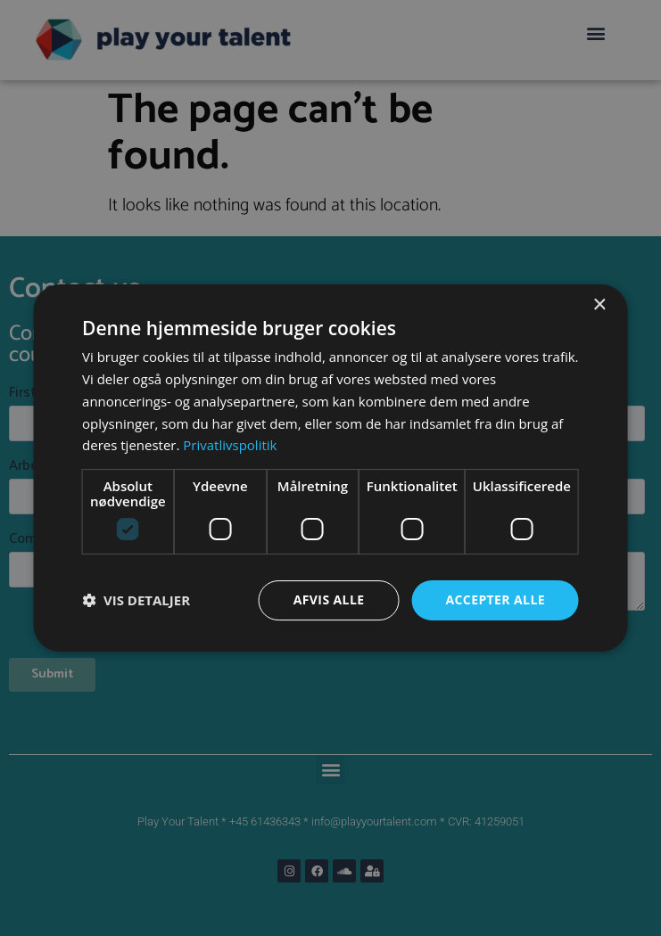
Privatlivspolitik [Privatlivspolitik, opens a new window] (230, 445)
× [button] (599, 305)
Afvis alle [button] (329, 599)
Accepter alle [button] (494, 599)
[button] (136, 601)
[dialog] (330, 468)
